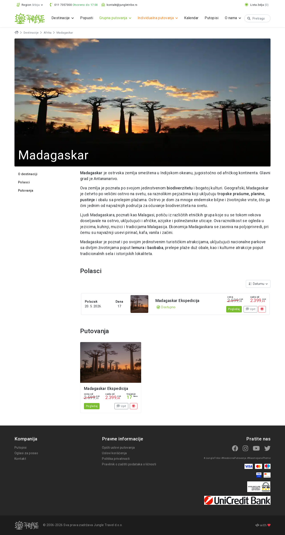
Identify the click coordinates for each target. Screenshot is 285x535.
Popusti (86, 18)
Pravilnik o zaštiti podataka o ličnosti (129, 464)
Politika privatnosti (115, 458)
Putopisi (215, 18)
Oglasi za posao (26, 453)
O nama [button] (235, 18)
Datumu (257, 284)
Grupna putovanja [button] (114, 18)
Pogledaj (234, 309)
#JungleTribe (214, 458)
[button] (30, 5)
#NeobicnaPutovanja (235, 458)
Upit (250, 309)
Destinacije (31, 32)
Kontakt (20, 458)
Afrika (47, 32)
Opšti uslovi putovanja (118, 447)
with (263, 525)
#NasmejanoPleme (259, 458)
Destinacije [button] (61, 18)
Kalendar (194, 18)
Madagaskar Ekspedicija (177, 300)
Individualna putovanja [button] (159, 18)
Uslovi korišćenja (114, 453)
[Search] (260, 18)
